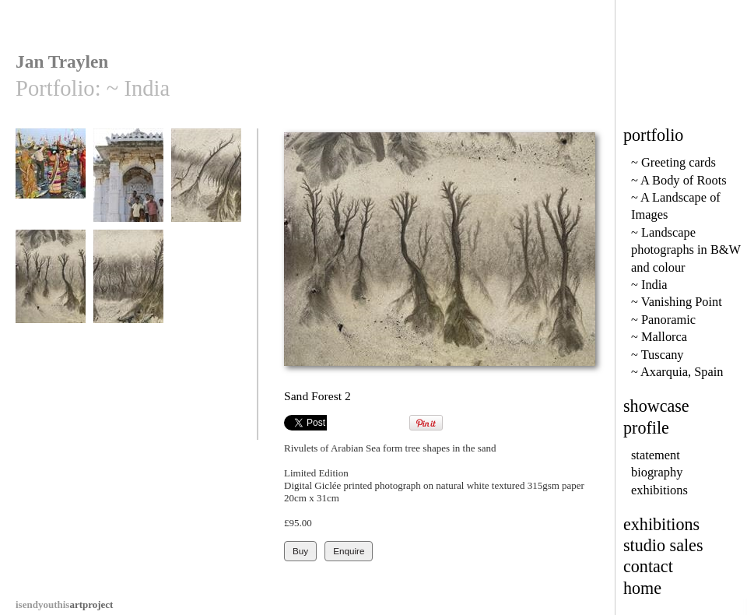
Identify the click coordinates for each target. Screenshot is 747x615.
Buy (300, 551)
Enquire (348, 551)
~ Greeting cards (673, 162)
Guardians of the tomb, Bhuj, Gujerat (128, 193)
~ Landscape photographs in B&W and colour (686, 250)
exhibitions (659, 490)
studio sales (663, 545)
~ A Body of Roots (679, 180)
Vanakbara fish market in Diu (51, 188)
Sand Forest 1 (206, 182)
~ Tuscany (657, 354)
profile (646, 428)
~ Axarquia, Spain (677, 371)
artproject (64, 604)
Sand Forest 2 (51, 284)
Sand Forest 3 (128, 284)
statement (655, 455)
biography (656, 472)
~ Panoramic (663, 319)
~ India (649, 284)
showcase (656, 406)
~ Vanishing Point (676, 301)
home (642, 588)
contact (648, 566)
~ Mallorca (659, 336)
